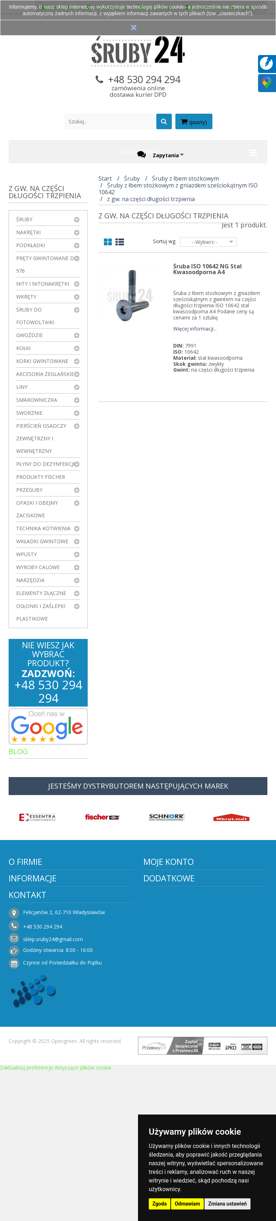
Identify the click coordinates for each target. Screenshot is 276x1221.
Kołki (23, 348)
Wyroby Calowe (38, 567)
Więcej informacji (71, 928)
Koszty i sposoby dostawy (45, 1042)
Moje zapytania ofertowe (179, 961)
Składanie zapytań (36, 1085)
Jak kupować (29, 1064)
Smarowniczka (36, 399)
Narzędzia (30, 580)
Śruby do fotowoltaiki (35, 316)
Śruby (24, 219)
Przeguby (29, 489)
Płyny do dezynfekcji (45, 463)
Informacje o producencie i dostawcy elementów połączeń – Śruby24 (72, 1005)
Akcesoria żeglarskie (45, 374)
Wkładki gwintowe (42, 541)
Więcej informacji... (195, 329)
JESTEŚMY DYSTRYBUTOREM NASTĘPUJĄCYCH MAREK (138, 793)
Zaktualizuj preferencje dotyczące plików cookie (55, 1217)
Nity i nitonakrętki (42, 283)
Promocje (160, 1001)
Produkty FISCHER (40, 476)
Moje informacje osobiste (180, 929)
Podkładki (30, 245)
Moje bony (162, 939)
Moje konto (168, 868)
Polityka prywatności (38, 1031)
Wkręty (26, 296)
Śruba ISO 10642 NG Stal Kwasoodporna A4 (207, 269)
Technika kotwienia (43, 528)
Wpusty (26, 554)
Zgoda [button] (159, 1204)
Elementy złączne (41, 593)
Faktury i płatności (170, 950)
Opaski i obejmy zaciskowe (37, 509)
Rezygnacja (27, 1053)
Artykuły (29, 767)
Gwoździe (29, 335)
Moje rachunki (166, 907)
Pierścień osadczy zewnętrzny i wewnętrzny (41, 438)
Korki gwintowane (42, 361)
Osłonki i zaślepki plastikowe (40, 612)
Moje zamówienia (170, 896)
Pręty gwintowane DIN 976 (47, 264)
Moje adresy (164, 918)
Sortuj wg (164, 241)
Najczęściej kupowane (175, 1022)
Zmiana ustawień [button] (227, 1204)
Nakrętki (28, 232)
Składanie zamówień (38, 1074)
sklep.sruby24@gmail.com (188, 1089)
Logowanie (162, 972)
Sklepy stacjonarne (171, 1033)
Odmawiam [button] (187, 1204)
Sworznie (29, 412)
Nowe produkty (167, 1011)
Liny (21, 386)
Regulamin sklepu (34, 1020)
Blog (18, 751)
